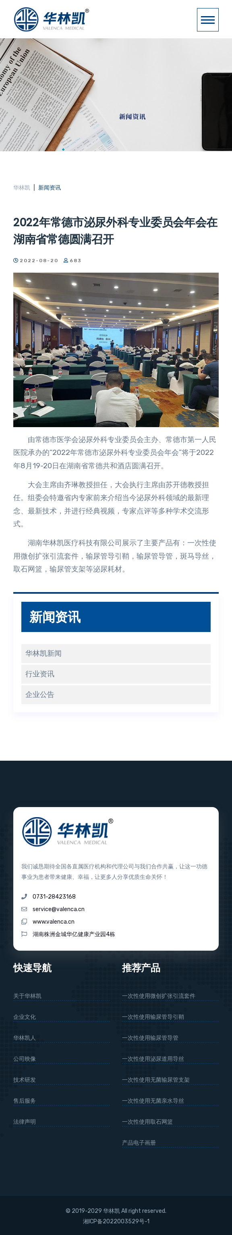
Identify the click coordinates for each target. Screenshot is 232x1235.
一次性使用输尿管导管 (150, 1038)
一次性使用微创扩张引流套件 (158, 996)
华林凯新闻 (43, 653)
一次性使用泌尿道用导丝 (153, 1059)
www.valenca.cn (54, 921)
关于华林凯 (27, 996)
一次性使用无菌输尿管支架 (156, 1079)
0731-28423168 (54, 896)
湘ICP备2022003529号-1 (116, 1221)
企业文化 (24, 1017)
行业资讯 (39, 674)
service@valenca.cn (59, 909)
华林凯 (21, 187)
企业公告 (39, 694)
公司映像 (24, 1059)
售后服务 (24, 1100)
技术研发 (24, 1079)
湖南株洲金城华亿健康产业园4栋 (74, 934)
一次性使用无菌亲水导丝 (153, 1100)
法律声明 (24, 1121)
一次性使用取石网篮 (147, 1121)
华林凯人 (24, 1038)
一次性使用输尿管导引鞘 (153, 1017)
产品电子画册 (139, 1142)
